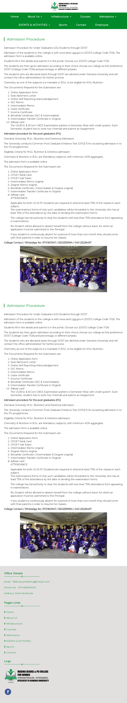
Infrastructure (61, 16)
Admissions (107, 16)
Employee (101, 24)
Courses (85, 16)
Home (15, 16)
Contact (81, 24)
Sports (63, 24)
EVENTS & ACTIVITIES (34, 24)
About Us (35, 16)
